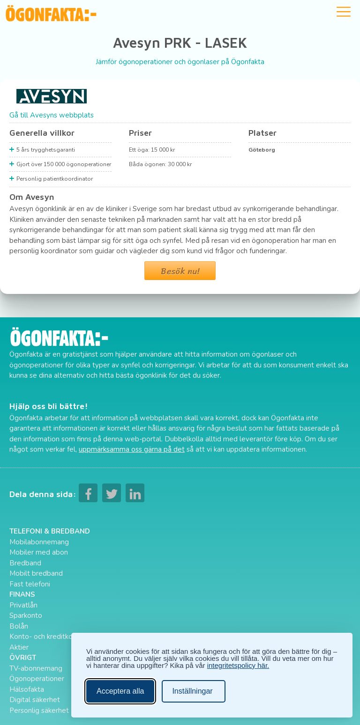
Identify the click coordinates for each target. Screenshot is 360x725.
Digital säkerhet (34, 699)
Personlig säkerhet (39, 710)
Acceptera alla (120, 691)
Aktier (19, 647)
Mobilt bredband (36, 573)
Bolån (18, 626)
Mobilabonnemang (39, 542)
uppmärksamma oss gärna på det (132, 449)
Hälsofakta (26, 689)
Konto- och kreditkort (43, 636)
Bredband (25, 563)
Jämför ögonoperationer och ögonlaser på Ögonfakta (180, 61)
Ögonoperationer (36, 678)
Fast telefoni (29, 584)
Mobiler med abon (38, 552)
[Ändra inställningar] (193, 691)
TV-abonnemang (35, 668)
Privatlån (23, 605)
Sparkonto (25, 615)
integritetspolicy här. (238, 665)
